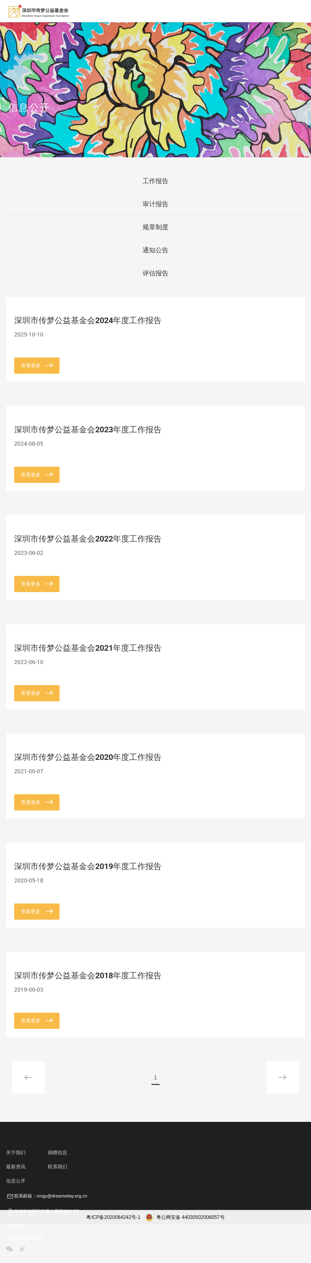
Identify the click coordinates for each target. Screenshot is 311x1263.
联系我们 (57, 1166)
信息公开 (16, 1180)
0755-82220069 (24, 1238)
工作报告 (155, 181)
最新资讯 (16, 1166)
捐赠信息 (57, 1152)
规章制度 (155, 227)
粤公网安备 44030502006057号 (185, 1217)
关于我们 (16, 1152)
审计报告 (155, 204)
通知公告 (155, 250)
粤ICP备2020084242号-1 (113, 1217)
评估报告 (155, 273)
